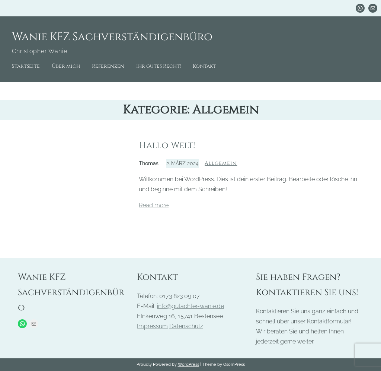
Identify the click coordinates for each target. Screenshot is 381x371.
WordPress (188, 364)
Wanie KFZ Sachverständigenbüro (112, 36)
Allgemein (221, 163)
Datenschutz (186, 326)
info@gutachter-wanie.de (190, 306)
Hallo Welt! (167, 145)
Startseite (26, 66)
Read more (154, 205)
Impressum (152, 326)
